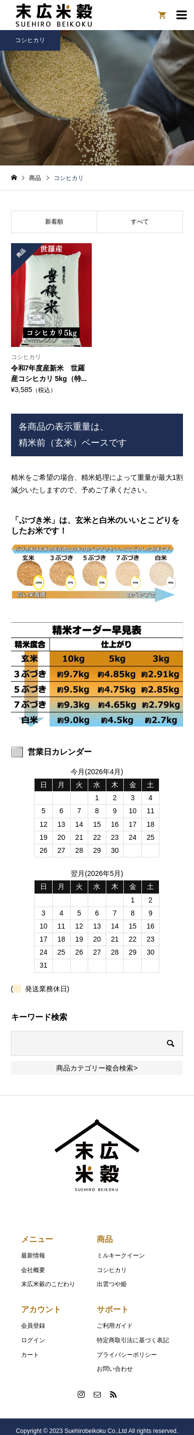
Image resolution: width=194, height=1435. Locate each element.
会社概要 (33, 1270)
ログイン (33, 1340)
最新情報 (33, 1255)
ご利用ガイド (115, 1325)
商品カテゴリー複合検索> (96, 1068)
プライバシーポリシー (127, 1354)
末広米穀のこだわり (48, 1284)
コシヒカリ (112, 1270)
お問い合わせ (115, 1368)
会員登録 (33, 1325)
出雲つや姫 (112, 1284)
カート (30, 1354)
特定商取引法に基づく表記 (133, 1340)
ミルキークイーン (121, 1255)
